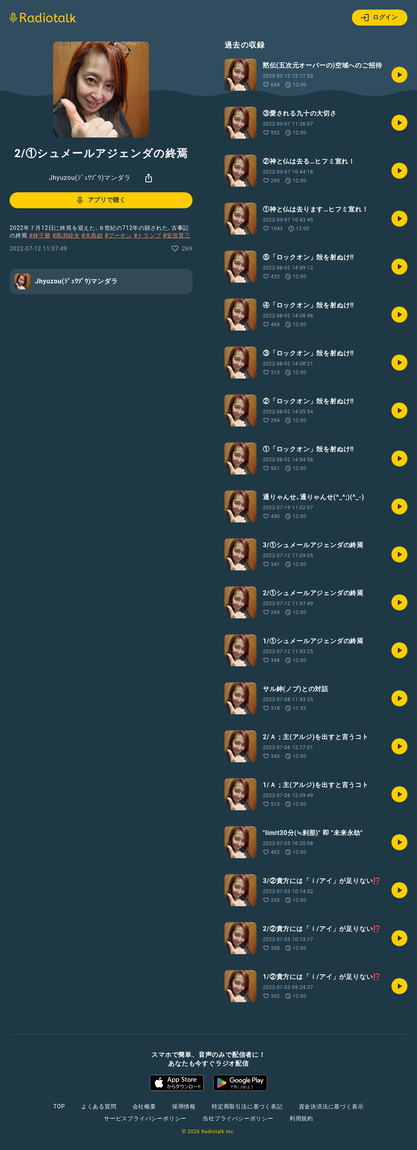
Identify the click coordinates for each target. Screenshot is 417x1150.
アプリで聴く (100, 200)
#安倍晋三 (177, 235)
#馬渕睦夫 (66, 235)
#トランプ (147, 235)
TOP (59, 1106)
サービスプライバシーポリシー (145, 1118)
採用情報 (184, 1106)
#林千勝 (40, 235)
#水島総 (92, 235)
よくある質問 (99, 1106)
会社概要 (144, 1106)
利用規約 (301, 1118)
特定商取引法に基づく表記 (247, 1106)
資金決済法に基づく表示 (331, 1106)
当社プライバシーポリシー (238, 1118)
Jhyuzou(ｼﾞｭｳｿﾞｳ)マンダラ (90, 177)
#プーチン (118, 235)
